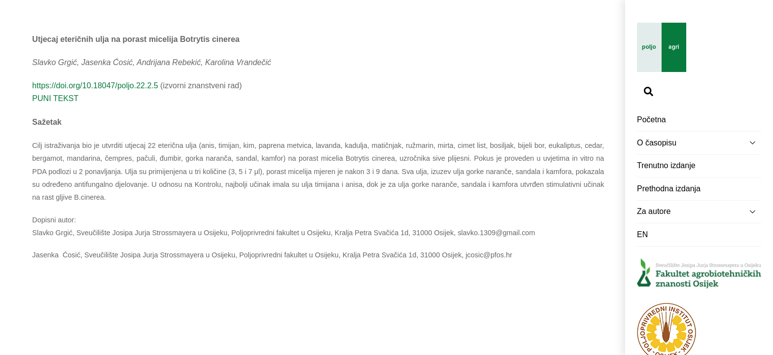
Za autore (699, 211)
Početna (651, 119)
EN (642, 234)
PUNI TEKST (55, 98)
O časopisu (699, 142)
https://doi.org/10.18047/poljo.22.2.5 (95, 85)
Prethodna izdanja (669, 188)
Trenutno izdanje (666, 165)
